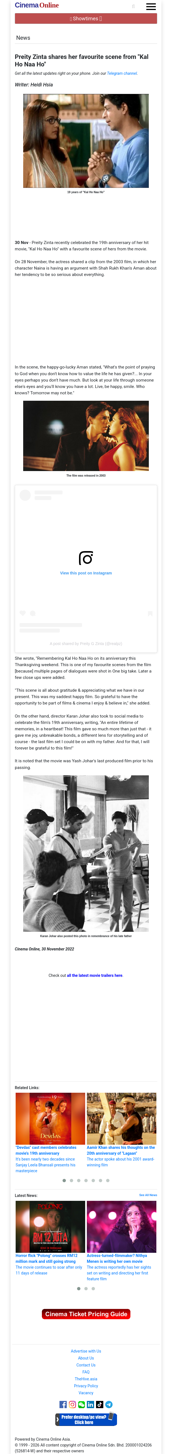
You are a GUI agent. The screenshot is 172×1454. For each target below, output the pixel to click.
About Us (86, 1358)
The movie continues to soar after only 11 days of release (50, 1238)
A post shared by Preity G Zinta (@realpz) (86, 643)
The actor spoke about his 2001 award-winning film (121, 1130)
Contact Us (86, 1365)
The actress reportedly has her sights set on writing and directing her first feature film (121, 1241)
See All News (148, 1195)
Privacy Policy (86, 1386)
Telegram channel (122, 73)
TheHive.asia (86, 1379)
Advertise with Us (86, 1351)
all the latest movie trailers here (95, 975)
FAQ (85, 1372)
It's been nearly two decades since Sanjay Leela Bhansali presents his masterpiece (50, 1133)
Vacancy (86, 1393)
